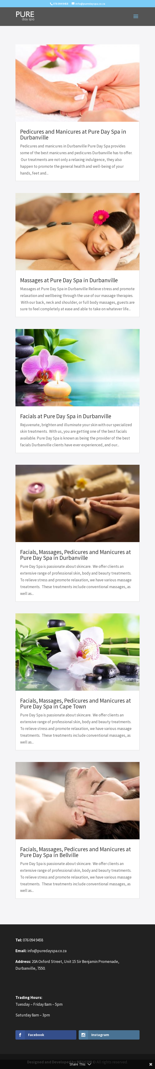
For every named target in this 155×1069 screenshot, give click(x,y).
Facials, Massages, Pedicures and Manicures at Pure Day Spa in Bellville (75, 852)
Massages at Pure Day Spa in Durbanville (69, 280)
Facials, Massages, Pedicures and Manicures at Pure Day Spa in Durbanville (75, 554)
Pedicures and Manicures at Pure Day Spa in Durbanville (73, 134)
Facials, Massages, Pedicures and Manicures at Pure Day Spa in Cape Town (75, 703)
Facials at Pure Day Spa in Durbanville (65, 416)
